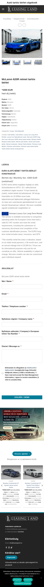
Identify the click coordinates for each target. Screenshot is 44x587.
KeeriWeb (21, 532)
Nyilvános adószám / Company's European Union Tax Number (20, 332)
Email (5, 294)
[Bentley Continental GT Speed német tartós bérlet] (11, 472)
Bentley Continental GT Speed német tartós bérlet (11, 485)
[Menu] (3, 9)
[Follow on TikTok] (11, 548)
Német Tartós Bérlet (24, 144)
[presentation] (19, 387)
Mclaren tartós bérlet (8, 142)
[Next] (42, 485)
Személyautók (33, 19)
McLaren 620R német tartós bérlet (19, 139)
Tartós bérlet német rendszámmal (12, 149)
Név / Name (7, 281)
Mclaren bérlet (36, 139)
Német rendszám (11, 144)
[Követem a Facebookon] (6, 548)
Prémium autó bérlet (13, 146)
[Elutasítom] (41, 578)
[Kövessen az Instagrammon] (9, 548)
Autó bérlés (11, 135)
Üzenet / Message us (11, 346)
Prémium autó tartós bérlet (29, 146)
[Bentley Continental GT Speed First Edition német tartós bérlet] (33, 472)
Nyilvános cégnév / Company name (18, 319)
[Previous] (2, 485)
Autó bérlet (19, 135)
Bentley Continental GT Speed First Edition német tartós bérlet (33, 485)
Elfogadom (17, 580)
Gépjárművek (19, 19)
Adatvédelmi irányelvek (22, 583)
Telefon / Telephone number (15, 306)
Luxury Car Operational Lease (16, 137)
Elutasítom (28, 580)
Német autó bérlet (22, 142)
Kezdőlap (7, 19)
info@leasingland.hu (15, 543)
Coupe (22, 21)
